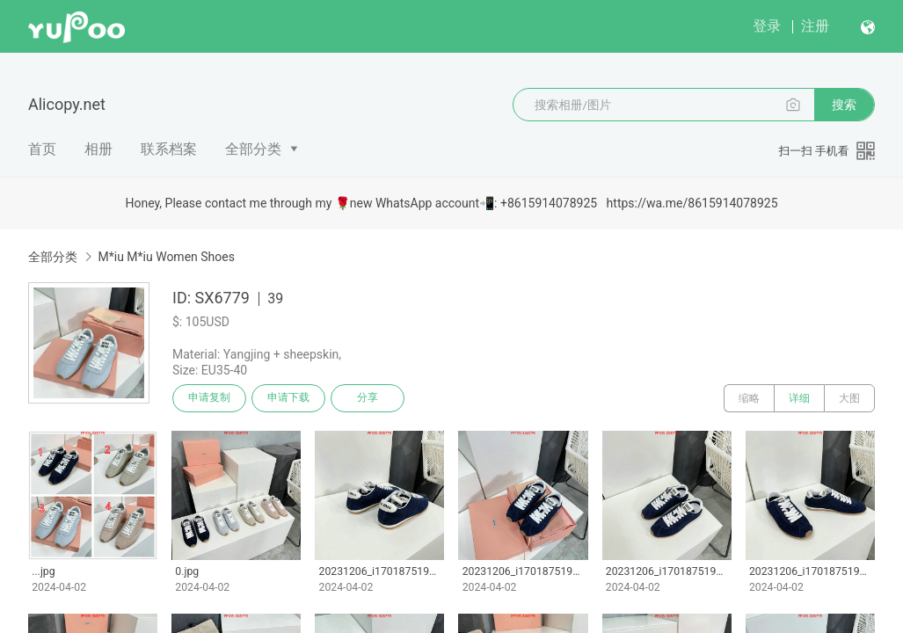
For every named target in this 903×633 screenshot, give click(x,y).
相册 (98, 149)
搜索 (844, 105)
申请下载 (288, 398)
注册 (815, 26)
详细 (799, 398)
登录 (767, 26)
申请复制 (209, 398)
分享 (367, 398)
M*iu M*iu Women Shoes (166, 257)
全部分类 (253, 149)
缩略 (749, 398)
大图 (849, 398)
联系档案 (169, 149)
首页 (42, 149)
